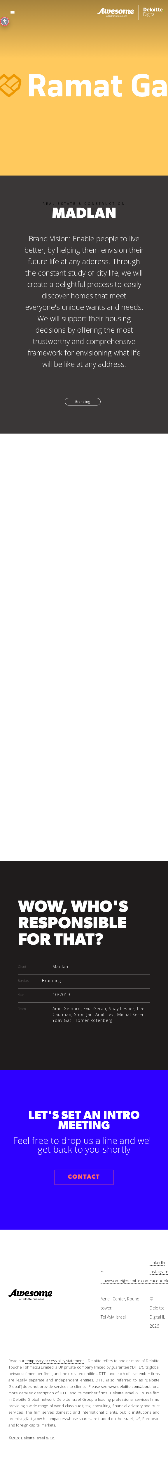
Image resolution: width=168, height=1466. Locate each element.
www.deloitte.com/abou (128, 1386)
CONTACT (84, 1177)
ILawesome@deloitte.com (125, 1280)
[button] (12, 12)
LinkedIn (157, 1262)
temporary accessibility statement (54, 1360)
